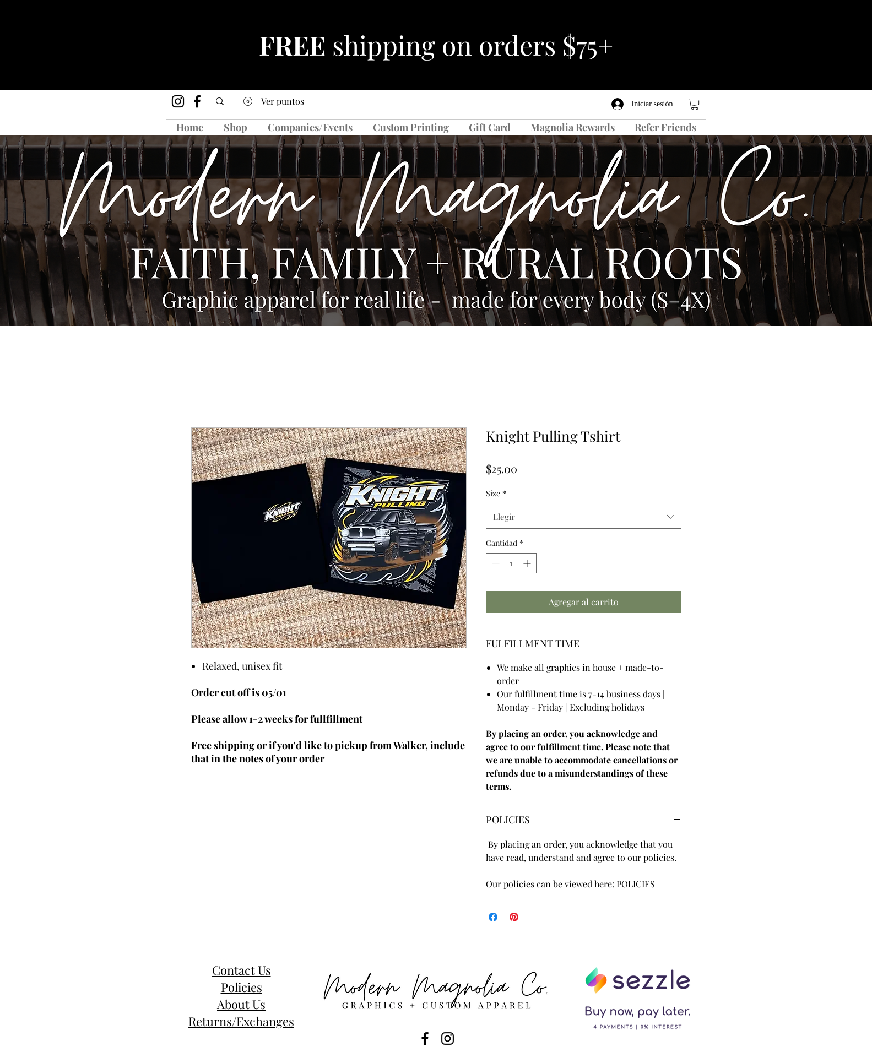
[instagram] (178, 101)
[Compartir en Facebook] (493, 917)
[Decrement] (494, 563)
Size (496, 493)
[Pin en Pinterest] (514, 917)
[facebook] (197, 101)
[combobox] (583, 517)
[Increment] (528, 563)
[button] (694, 104)
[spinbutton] (511, 563)
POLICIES (635, 884)
